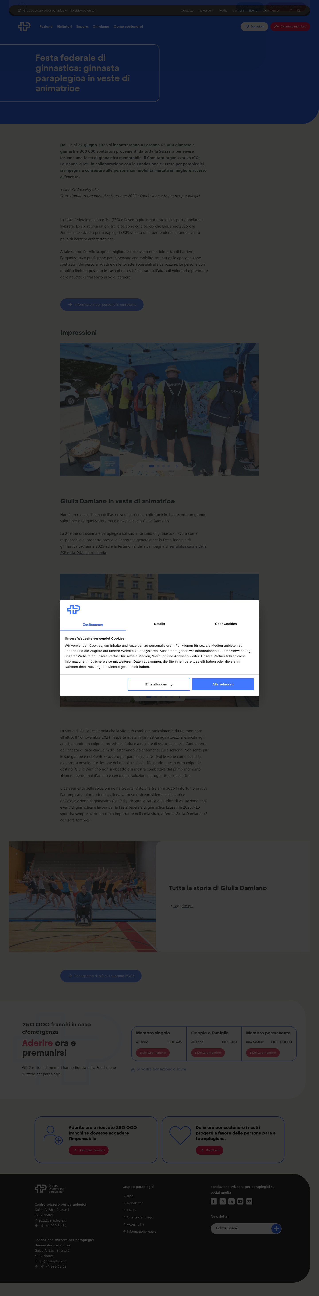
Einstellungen (158, 684)
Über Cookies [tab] (226, 624)
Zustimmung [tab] (93, 624)
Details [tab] (159, 624)
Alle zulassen (222, 684)
